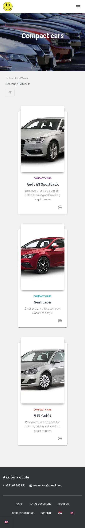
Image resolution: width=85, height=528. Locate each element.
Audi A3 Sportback (42, 184)
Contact (46, 513)
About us (63, 504)
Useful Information (22, 513)
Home (9, 78)
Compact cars (43, 178)
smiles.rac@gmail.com (45, 485)
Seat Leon (42, 302)
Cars (19, 504)
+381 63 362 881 (15, 485)
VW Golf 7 (43, 415)
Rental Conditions (40, 504)
